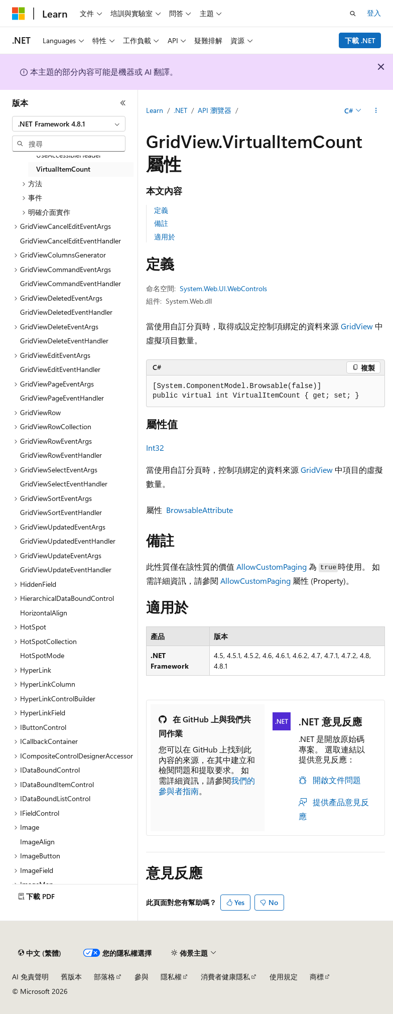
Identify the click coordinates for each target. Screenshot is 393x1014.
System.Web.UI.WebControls (223, 288)
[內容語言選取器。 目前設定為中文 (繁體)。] (39, 953)
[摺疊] (123, 103)
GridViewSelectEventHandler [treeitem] (63, 483)
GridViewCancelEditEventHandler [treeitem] (70, 240)
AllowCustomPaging (271, 566)
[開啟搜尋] (353, 14)
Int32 (155, 447)
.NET (180, 110)
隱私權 (171, 976)
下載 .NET (360, 40)
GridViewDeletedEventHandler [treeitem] (66, 312)
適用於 (164, 236)
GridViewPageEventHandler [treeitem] (62, 398)
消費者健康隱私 (225, 976)
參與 (142, 976)
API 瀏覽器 (214, 110)
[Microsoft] (18, 13)
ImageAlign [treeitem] (37, 841)
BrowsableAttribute (199, 509)
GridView (357, 326)
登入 (374, 13)
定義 (161, 210)
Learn (154, 110)
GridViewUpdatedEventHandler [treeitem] (67, 541)
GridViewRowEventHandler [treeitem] (61, 455)
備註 (161, 223)
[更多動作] (376, 111)
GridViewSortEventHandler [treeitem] (61, 512)
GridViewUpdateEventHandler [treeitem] (65, 569)
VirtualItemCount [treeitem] (63, 169)
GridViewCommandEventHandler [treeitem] (70, 283)
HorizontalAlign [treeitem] (43, 612)
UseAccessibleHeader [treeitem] (68, 155)
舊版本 (71, 976)
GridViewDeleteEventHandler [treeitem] (64, 340)
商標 (317, 976)
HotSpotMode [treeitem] (42, 655)
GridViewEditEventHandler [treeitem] (60, 369)
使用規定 (284, 976)
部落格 (104, 976)
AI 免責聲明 (30, 976)
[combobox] (68, 124)
